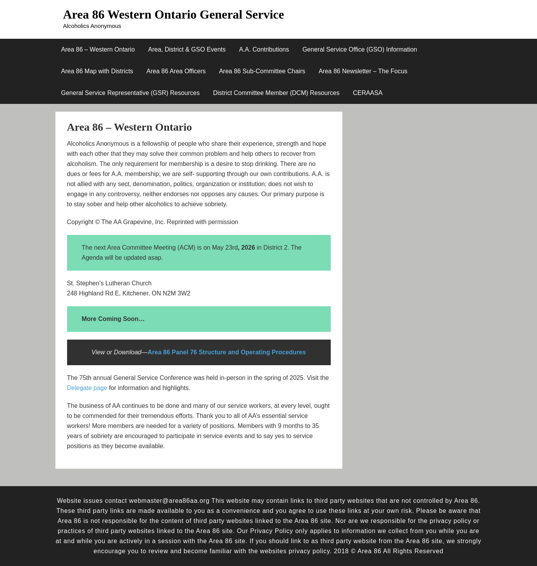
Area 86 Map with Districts (97, 71)
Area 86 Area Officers (176, 71)
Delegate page (87, 388)
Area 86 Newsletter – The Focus (363, 71)
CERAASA (367, 93)
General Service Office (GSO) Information (359, 49)
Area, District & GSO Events (187, 49)
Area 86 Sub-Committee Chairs (262, 71)
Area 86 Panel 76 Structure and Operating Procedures (227, 352)
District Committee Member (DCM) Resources (276, 93)
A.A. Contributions (264, 49)
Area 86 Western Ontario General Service (173, 14)
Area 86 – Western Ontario (98, 49)
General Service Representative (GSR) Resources (130, 93)
